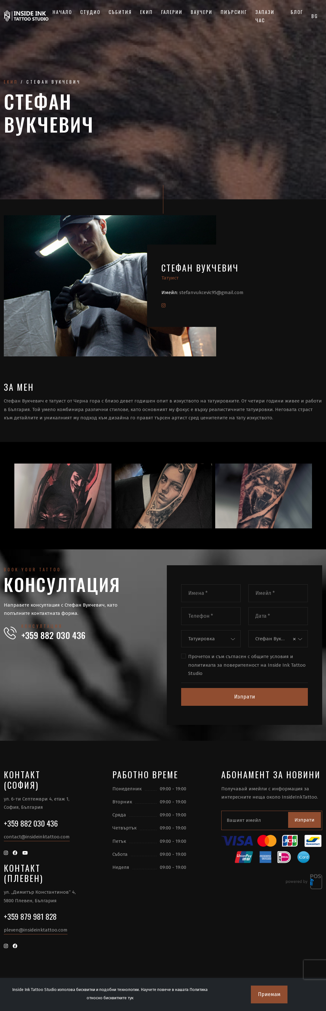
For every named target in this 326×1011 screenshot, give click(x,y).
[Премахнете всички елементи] (294, 639)
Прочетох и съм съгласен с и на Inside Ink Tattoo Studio (247, 664)
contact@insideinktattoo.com (37, 837)
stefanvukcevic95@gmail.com (211, 292)
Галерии (171, 11)
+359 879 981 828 (30, 916)
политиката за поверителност (223, 665)
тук (130, 997)
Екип (146, 11)
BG (314, 15)
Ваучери (201, 11)
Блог (297, 11)
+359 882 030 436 (53, 635)
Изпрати (244, 697)
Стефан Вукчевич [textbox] (273, 639)
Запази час (264, 16)
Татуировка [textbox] (201, 639)
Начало (62, 11)
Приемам (269, 994)
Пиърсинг (234, 11)
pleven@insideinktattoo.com (35, 930)
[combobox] (211, 639)
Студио (90, 11)
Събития (120, 11)
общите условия (270, 656)
